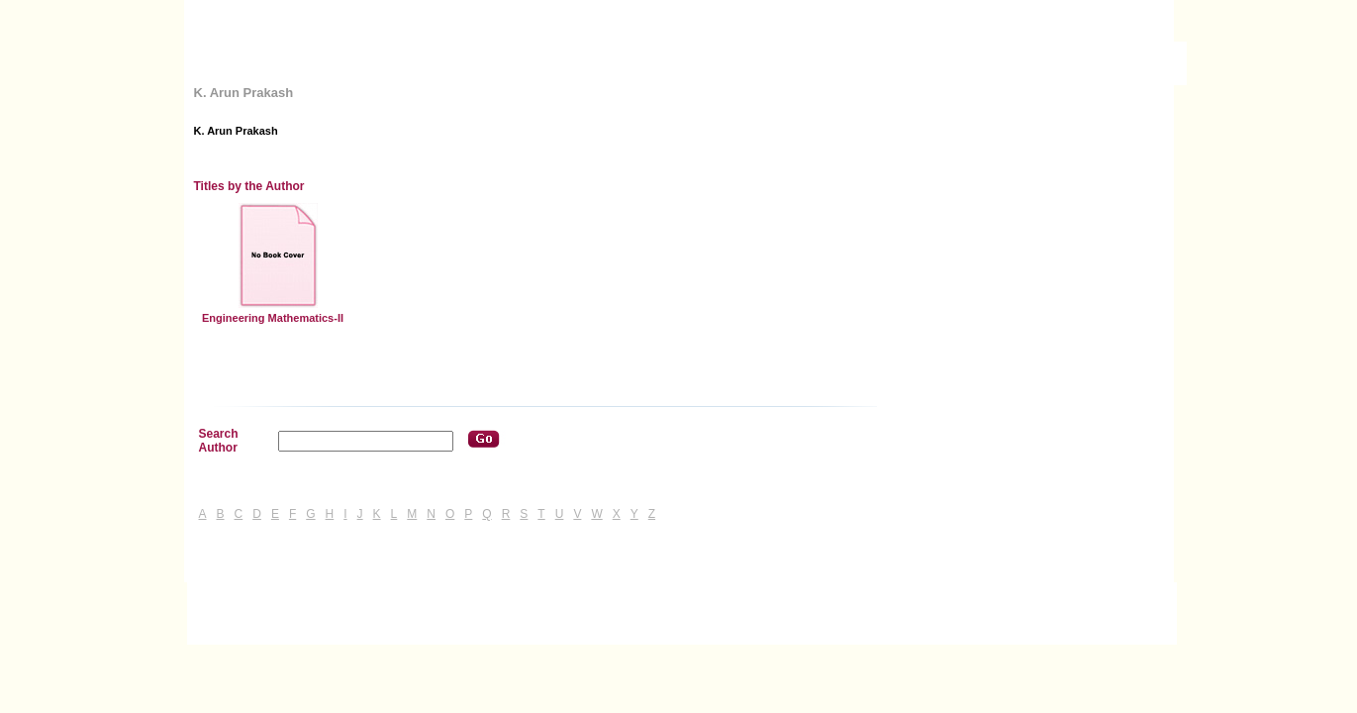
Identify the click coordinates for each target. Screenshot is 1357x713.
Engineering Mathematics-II (272, 318)
